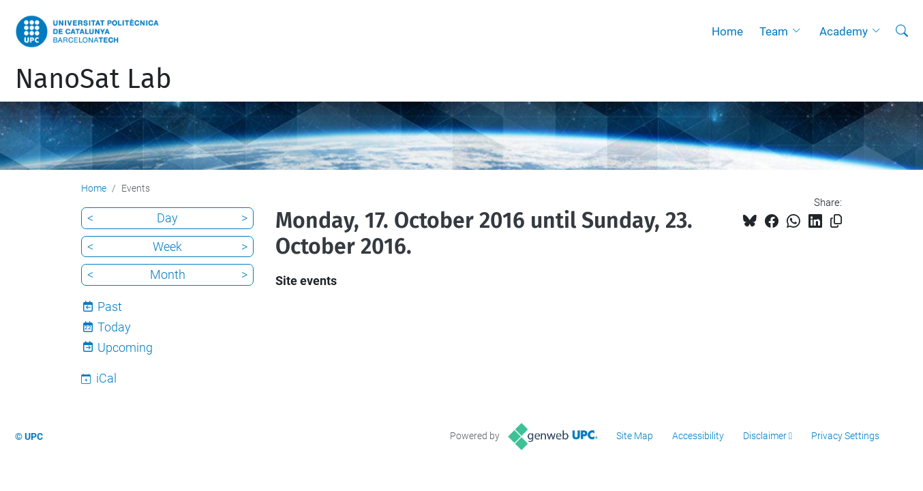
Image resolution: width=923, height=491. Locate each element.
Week (167, 246)
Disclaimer (765, 435)
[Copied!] (836, 221)
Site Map (634, 435)
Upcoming (125, 347)
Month (167, 274)
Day (167, 218)
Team (773, 31)
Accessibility (698, 435)
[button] (799, 31)
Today (114, 327)
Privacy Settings (845, 435)
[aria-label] (902, 31)
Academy (843, 31)
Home (727, 31)
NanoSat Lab (93, 79)
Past (109, 306)
